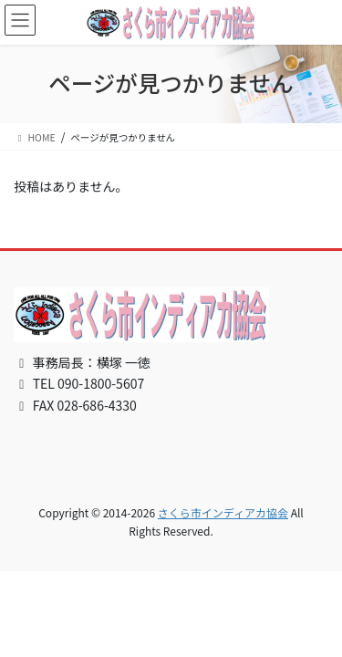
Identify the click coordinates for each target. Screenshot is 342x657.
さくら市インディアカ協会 (223, 512)
